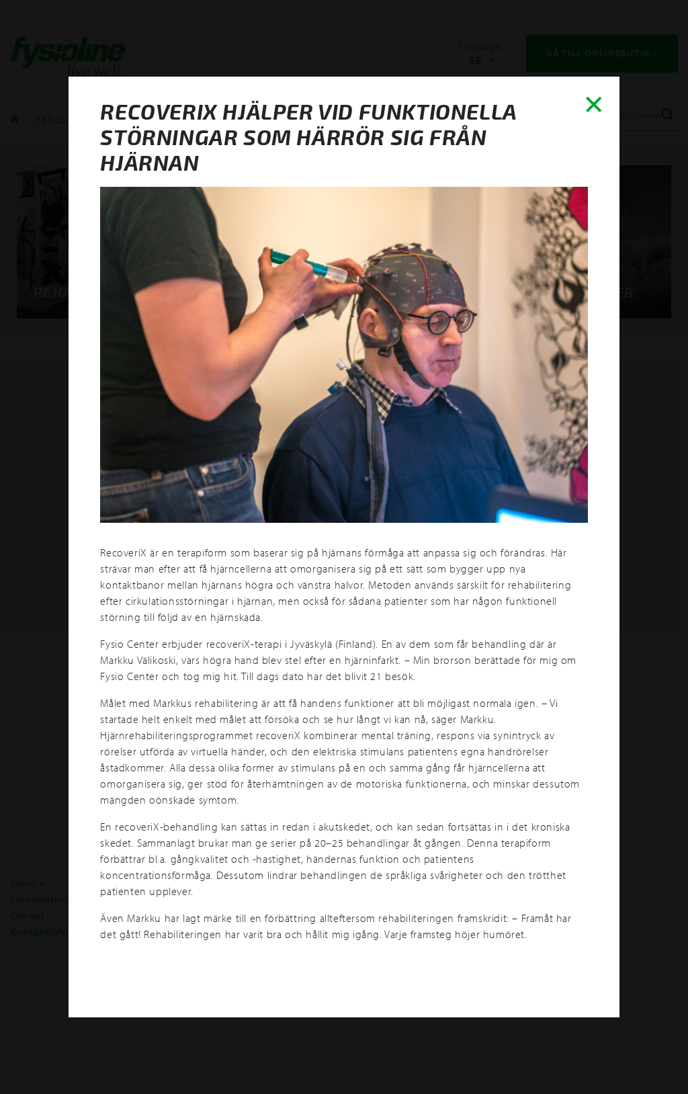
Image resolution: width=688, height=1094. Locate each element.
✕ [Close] (591, 105)
